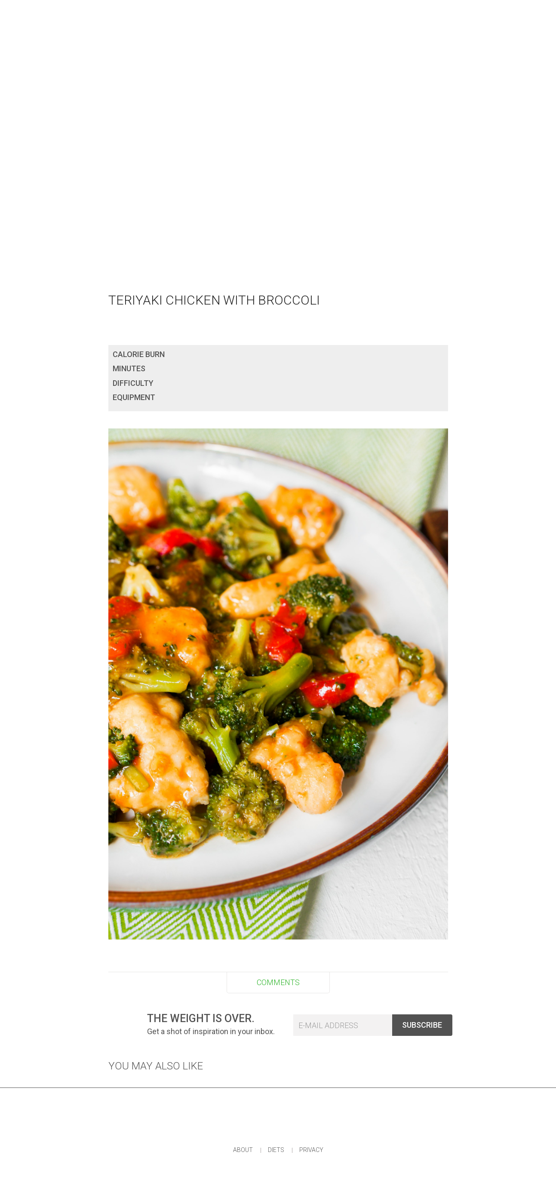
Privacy (311, 1149)
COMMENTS (278, 982)
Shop (333, 12)
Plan (294, 12)
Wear (255, 12)
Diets (276, 1149)
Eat (219, 12)
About (243, 1149)
